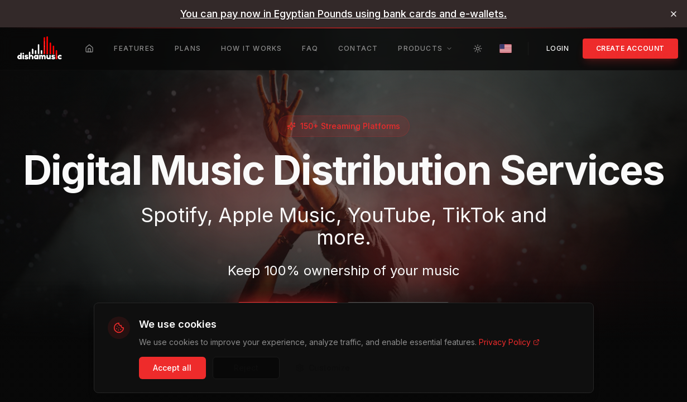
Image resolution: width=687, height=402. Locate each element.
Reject (246, 367)
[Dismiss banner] (673, 14)
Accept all (172, 367)
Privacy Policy (509, 342)
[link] (343, 13)
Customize (322, 367)
